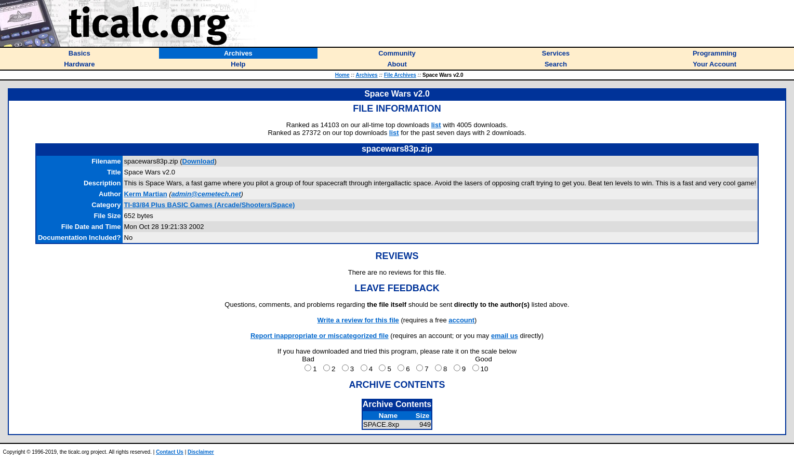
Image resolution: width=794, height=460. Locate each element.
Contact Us (169, 452)
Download (198, 161)
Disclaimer (201, 452)
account (461, 320)
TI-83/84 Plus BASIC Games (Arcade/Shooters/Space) (209, 205)
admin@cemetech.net (206, 194)
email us (504, 336)
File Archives (400, 75)
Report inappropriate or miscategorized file (319, 336)
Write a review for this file (358, 320)
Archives (366, 75)
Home (342, 75)
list (436, 125)
